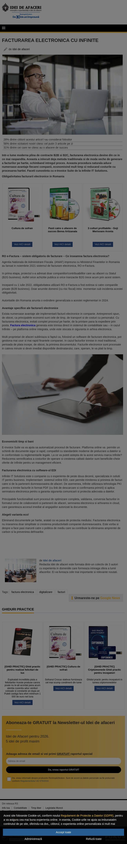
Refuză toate (93, 838)
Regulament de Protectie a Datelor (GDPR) (87, 815)
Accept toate (63, 832)
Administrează (33, 838)
